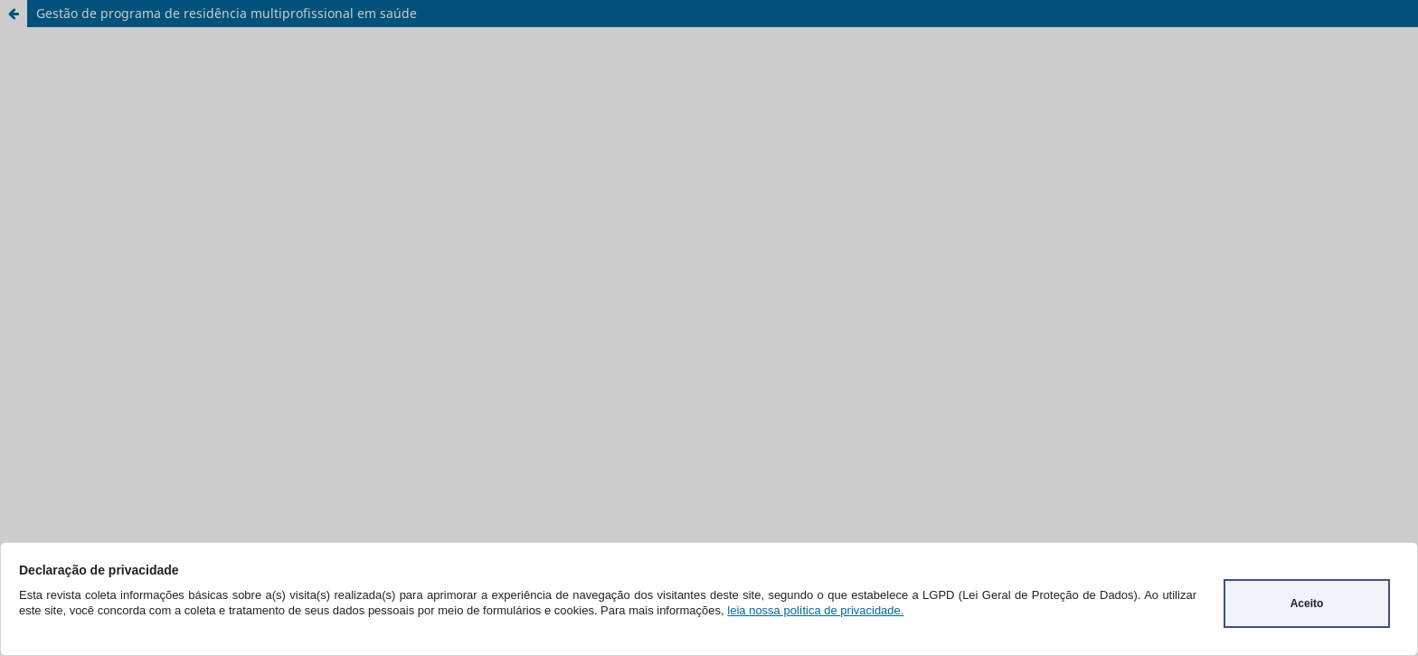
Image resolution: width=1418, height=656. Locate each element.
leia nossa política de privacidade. (815, 610)
